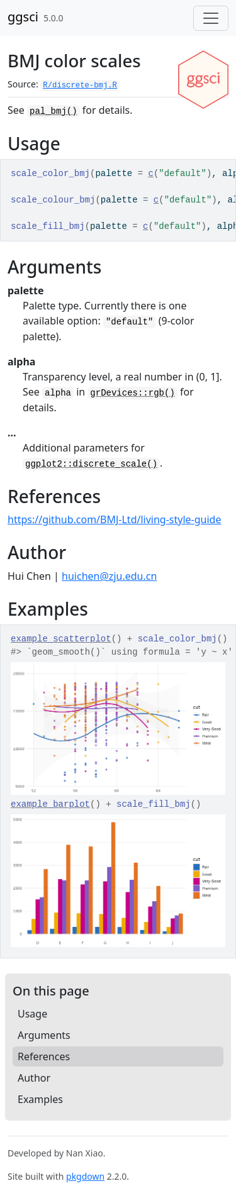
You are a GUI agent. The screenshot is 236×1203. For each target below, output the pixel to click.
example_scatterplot (61, 639)
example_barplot (50, 804)
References (44, 1056)
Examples (40, 1099)
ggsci (23, 16)
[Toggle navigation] (210, 18)
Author (34, 1078)
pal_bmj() (53, 111)
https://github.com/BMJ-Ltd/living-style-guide (114, 519)
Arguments (44, 1035)
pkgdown (85, 1176)
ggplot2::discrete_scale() (91, 464)
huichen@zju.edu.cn (109, 576)
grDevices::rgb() (132, 393)
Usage (32, 1014)
